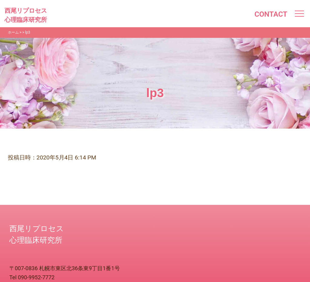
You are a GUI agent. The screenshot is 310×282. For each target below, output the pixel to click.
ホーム (13, 32)
